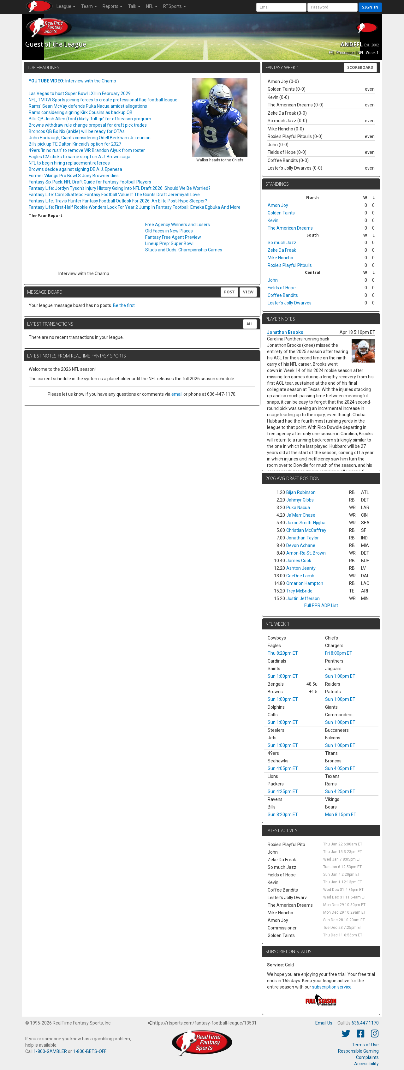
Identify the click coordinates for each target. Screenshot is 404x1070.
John (273, 280)
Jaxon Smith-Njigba (305, 522)
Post (229, 292)
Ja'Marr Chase (300, 515)
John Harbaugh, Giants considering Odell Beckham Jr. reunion (90, 137)
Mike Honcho (280, 257)
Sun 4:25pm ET (283, 791)
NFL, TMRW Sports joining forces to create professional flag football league (103, 99)
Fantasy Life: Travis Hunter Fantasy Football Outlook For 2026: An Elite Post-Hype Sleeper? (118, 200)
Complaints (367, 1057)
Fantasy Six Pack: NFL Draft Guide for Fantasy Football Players (90, 181)
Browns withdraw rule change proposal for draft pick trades (88, 125)
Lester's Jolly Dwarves (290, 302)
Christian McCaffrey (306, 530)
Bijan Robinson (301, 492)
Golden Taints (281, 212)
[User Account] (281, 7)
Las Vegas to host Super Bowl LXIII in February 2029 (80, 93)
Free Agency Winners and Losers (177, 224)
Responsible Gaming (358, 1051)
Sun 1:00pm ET (283, 676)
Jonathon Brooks (285, 332)
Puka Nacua (298, 507)
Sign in (370, 7)
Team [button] (89, 6)
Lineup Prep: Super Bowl (169, 243)
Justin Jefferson (303, 598)
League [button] (65, 6)
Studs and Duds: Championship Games (183, 249)
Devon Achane (300, 545)
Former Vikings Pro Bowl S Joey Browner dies (74, 175)
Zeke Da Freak (282, 250)
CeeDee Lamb (300, 575)
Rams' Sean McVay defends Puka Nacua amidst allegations (88, 106)
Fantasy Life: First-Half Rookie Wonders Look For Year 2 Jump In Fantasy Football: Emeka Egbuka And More (135, 207)
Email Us (323, 1022)
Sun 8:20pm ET (283, 814)
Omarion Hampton (304, 583)
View (248, 292)
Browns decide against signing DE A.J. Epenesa (75, 169)
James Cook (298, 560)
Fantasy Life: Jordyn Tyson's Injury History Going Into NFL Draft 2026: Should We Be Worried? (120, 188)
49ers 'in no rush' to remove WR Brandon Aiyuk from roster (87, 150)
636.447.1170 (365, 1022)
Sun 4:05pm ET (283, 768)
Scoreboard (360, 67)
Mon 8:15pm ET (340, 814)
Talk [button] (134, 6)
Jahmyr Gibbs (300, 499)
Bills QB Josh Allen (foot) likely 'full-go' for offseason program (90, 118)
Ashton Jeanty (301, 568)
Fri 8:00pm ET (338, 653)
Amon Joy (278, 205)
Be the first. (124, 305)
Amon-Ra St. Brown (306, 553)
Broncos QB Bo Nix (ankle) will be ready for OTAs (77, 131)
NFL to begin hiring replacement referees (69, 162)
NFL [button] (151, 6)
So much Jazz (282, 242)
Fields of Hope (282, 287)
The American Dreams (290, 228)
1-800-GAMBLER (50, 1051)
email (176, 394)
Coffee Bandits (283, 295)
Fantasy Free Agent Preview (173, 237)
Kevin (273, 220)
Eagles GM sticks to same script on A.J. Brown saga (79, 156)
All (250, 324)
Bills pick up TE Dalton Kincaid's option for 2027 (75, 144)
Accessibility (366, 1063)
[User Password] (332, 7)
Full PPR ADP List (321, 605)
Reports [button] (112, 6)
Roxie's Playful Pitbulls (290, 265)
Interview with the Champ (72, 80)
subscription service (332, 986)
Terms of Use (365, 1044)
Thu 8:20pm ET (283, 653)
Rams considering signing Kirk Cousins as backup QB (81, 112)
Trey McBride (299, 590)
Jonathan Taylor (302, 537)
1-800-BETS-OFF (89, 1051)
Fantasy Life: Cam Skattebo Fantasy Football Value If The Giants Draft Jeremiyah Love (114, 194)
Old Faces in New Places (169, 230)
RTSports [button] (174, 6)
